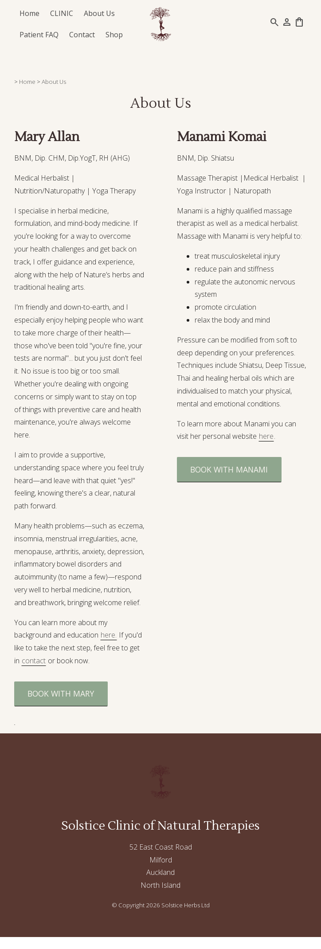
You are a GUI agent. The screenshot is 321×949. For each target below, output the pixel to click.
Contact (82, 34)
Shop (114, 34)
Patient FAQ (39, 34)
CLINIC (61, 13)
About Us (99, 13)
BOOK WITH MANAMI (229, 469)
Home (29, 13)
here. (109, 635)
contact (34, 660)
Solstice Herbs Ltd (185, 905)
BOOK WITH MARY (60, 693)
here (266, 436)
